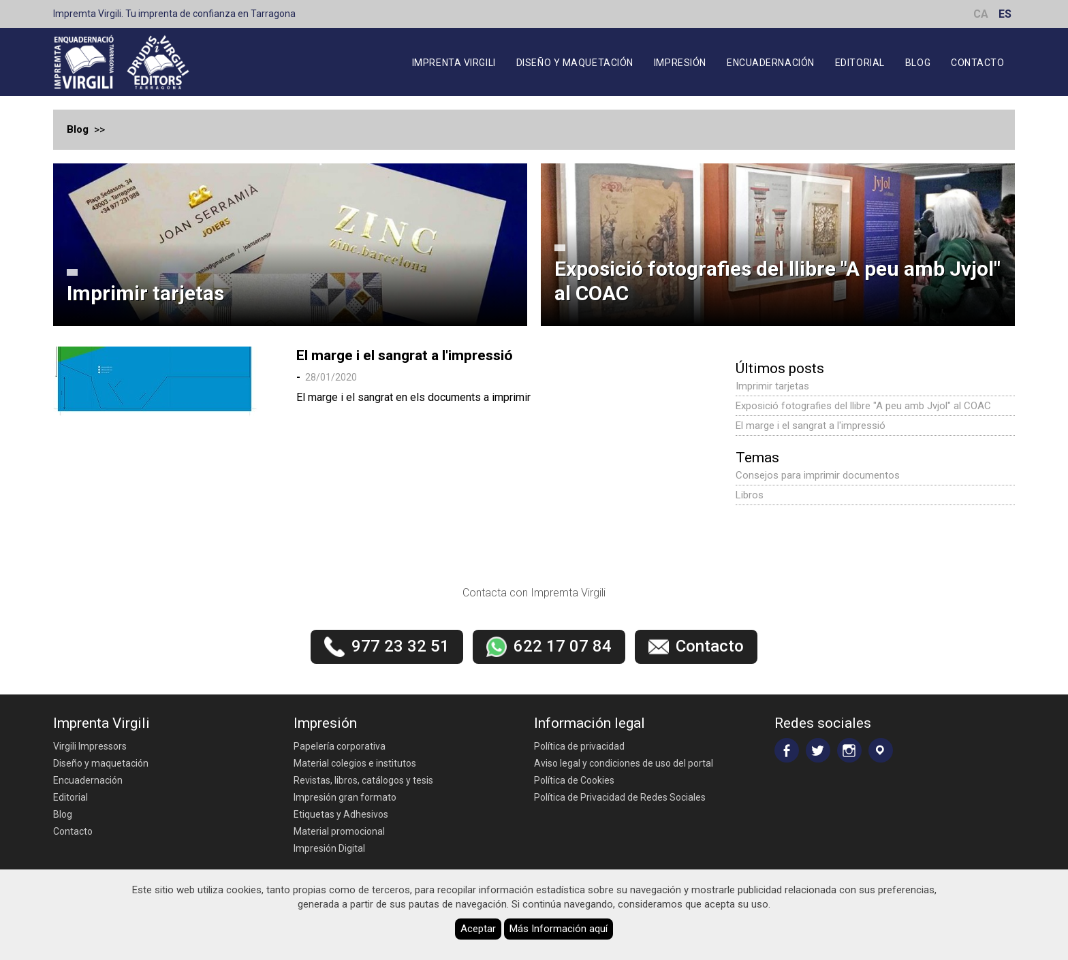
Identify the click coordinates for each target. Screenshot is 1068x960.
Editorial (860, 62)
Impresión (680, 62)
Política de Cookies (574, 780)
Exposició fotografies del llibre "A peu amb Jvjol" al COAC (777, 281)
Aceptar (478, 929)
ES (1005, 14)
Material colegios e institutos (355, 763)
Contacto (977, 62)
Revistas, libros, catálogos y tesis (363, 780)
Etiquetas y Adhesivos (341, 814)
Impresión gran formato (345, 797)
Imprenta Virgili (454, 62)
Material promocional (339, 831)
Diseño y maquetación (574, 62)
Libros (750, 495)
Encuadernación (771, 62)
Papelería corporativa (340, 746)
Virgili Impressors (90, 746)
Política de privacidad (579, 746)
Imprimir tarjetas (145, 293)
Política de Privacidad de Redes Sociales (620, 797)
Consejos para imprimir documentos (818, 475)
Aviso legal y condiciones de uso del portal (623, 763)
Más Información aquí (558, 929)
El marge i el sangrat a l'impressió (404, 355)
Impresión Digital (329, 848)
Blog (917, 62)
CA (980, 14)
